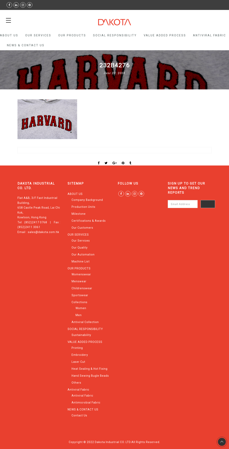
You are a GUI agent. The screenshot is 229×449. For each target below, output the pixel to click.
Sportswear (80, 295)
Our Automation (83, 254)
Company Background (87, 199)
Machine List (81, 261)
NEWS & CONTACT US (26, 45)
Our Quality (80, 247)
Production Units (83, 206)
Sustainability (81, 335)
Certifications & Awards (89, 220)
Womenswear (81, 274)
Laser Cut (78, 361)
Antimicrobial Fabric (86, 402)
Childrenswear (82, 288)
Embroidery (80, 354)
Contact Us (79, 415)
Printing (77, 347)
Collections (79, 302)
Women (81, 308)
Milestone (79, 213)
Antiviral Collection (85, 322)
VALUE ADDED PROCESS (165, 35)
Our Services (81, 240)
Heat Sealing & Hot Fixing (90, 368)
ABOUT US (9, 35)
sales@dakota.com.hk (43, 232)
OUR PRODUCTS (72, 35)
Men (79, 315)
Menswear (79, 281)
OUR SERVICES (38, 35)
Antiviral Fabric (209, 35)
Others (76, 382)
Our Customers (82, 227)
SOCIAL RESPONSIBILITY (115, 35)
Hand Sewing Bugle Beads (90, 375)
